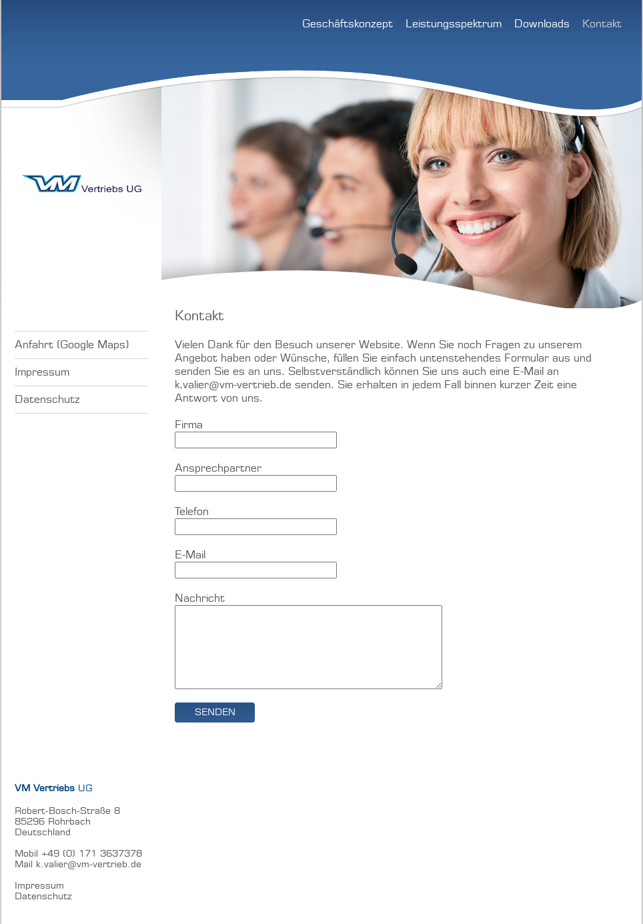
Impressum (42, 372)
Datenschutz (47, 399)
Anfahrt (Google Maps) (72, 345)
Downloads (542, 24)
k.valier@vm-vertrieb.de (233, 385)
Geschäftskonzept (347, 24)
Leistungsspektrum (454, 24)
